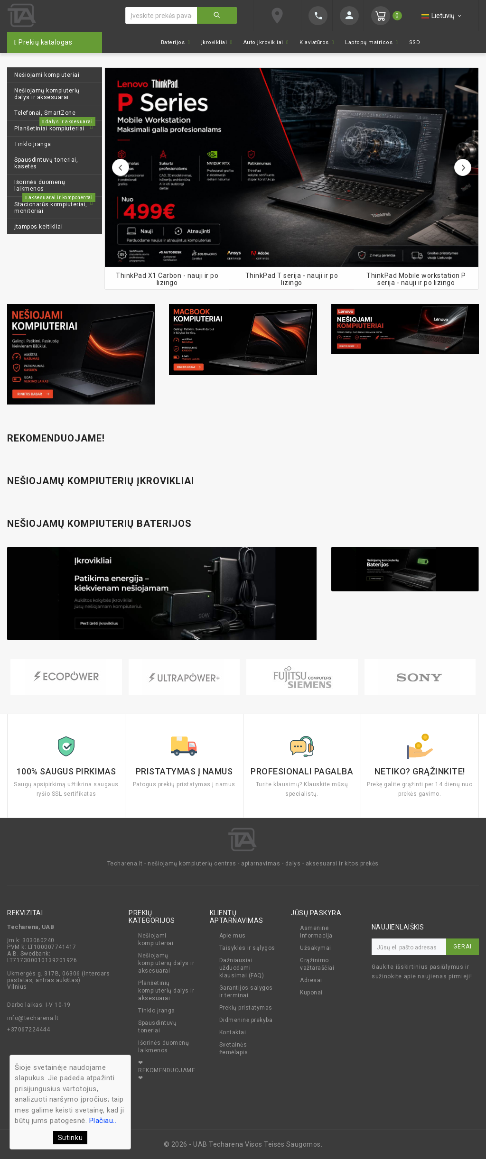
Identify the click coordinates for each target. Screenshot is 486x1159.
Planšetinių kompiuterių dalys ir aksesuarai (166, 992)
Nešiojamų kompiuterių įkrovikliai (100, 481)
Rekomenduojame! (56, 438)
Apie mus (232, 937)
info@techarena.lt (33, 1019)
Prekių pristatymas (245, 1009)
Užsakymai (315, 949)
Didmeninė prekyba (246, 1021)
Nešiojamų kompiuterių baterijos (99, 523)
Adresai (311, 981)
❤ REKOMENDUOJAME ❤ (166, 1072)
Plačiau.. (103, 1120)
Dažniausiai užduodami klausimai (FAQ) (241, 969)
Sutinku (70, 1137)
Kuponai (311, 994)
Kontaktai (232, 1033)
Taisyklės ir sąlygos (247, 949)
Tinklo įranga (156, 1012)
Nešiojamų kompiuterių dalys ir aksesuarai (166, 964)
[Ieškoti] (161, 15)
